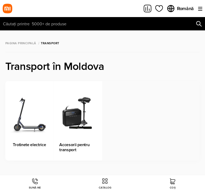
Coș (172, 183)
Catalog (105, 183)
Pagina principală (20, 43)
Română (180, 8)
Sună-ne (35, 183)
